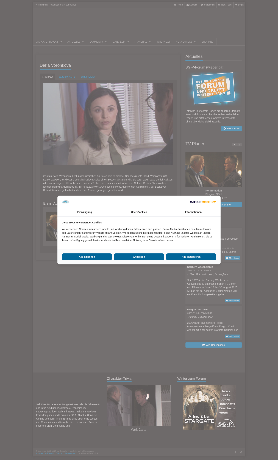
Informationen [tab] (193, 212)
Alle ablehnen (87, 256)
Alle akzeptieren (191, 256)
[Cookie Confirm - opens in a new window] (203, 202)
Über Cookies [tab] (139, 212)
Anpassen (139, 256)
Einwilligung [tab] (84, 212)
